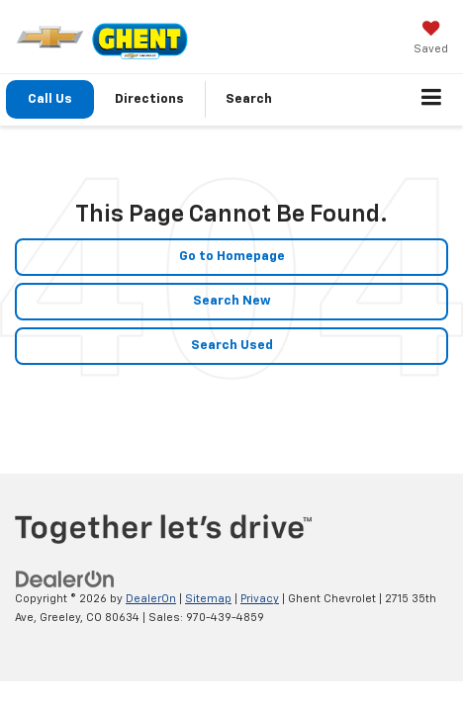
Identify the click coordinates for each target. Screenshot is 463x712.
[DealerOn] (65, 580)
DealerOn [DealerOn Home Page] (151, 598)
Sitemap (208, 598)
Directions (149, 99)
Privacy (259, 598)
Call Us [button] (50, 99)
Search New (232, 301)
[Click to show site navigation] (432, 100)
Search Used (232, 345)
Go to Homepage (232, 256)
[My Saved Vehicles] (431, 39)
